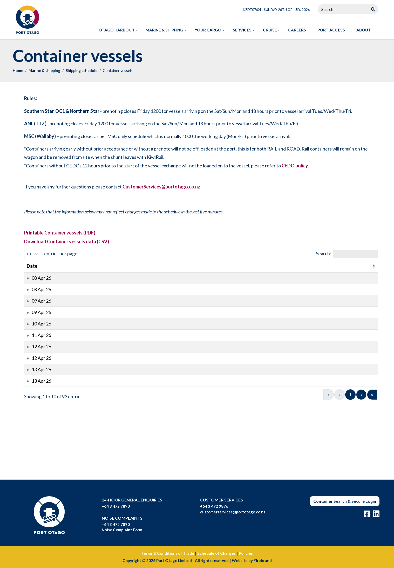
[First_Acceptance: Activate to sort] (227, 266)
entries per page (60, 253)
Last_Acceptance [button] (271, 266)
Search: (323, 253)
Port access (331, 30)
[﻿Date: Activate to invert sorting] (35, 266)
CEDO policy (295, 165)
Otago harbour (116, 30)
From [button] (329, 266)
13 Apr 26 (33, 429)
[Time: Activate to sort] (192, 266)
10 (350, 464)
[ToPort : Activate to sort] (364, 266)
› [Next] (361, 464)
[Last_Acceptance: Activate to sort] (274, 266)
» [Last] (372, 464)
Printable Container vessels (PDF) (59, 233)
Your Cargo (208, 30)
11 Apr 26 (33, 373)
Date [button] (32, 266)
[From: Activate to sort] (336, 266)
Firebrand (263, 560)
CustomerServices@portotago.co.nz (161, 187)
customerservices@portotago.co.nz (233, 512)
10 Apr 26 (33, 355)
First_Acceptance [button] (224, 266)
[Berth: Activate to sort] (171, 266)
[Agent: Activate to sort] (310, 266)
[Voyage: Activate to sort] (119, 266)
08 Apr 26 (33, 281)
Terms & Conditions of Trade (167, 553)
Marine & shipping (164, 30)
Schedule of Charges (216, 553)
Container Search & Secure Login (344, 501)
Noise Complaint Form (122, 529)
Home (18, 70)
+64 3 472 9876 (214, 506)
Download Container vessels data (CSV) (66, 241)
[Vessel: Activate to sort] (61, 266)
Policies (246, 553)
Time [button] (190, 266)
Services (242, 30)
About (363, 30)
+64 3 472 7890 (116, 506)
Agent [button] (307, 266)
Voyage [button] (116, 266)
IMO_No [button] (89, 266)
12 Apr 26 (33, 392)
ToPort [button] (359, 266)
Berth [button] (169, 266)
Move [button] (142, 266)
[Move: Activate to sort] (146, 266)
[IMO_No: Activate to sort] (92, 266)
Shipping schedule (81, 70)
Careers (297, 30)
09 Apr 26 (33, 318)
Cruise (270, 30)
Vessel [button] (56, 266)
